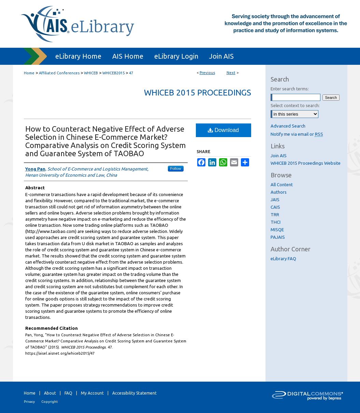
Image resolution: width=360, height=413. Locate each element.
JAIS (275, 199)
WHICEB (91, 73)
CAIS (275, 207)
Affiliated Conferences (59, 73)
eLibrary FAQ (283, 258)
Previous (207, 73)
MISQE (277, 229)
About (50, 393)
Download (223, 130)
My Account (92, 393)
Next (231, 73)
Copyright (49, 401)
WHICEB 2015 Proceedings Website (306, 163)
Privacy (29, 401)
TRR (275, 214)
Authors (279, 192)
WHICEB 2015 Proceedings (197, 92)
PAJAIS (278, 237)
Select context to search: (295, 105)
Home (29, 73)
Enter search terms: (290, 88)
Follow (175, 168)
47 (131, 73)
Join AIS (279, 155)
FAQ (68, 393)
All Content (282, 184)
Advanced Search (288, 125)
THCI (275, 222)
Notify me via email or (297, 134)
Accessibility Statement (134, 393)
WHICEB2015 (113, 73)
